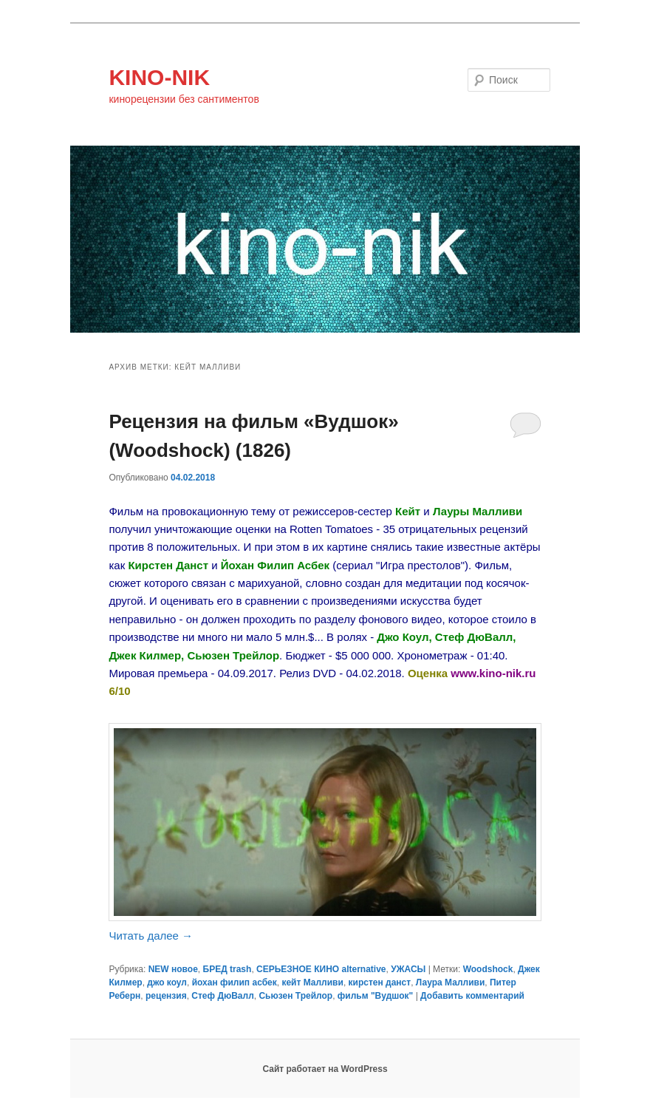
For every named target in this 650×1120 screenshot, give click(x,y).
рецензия (166, 996)
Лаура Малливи (450, 982)
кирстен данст (380, 982)
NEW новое (173, 969)
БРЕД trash (227, 969)
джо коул (167, 982)
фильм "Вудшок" (375, 996)
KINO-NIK (159, 77)
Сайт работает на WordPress (324, 1069)
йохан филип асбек (234, 982)
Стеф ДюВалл (222, 996)
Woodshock (488, 969)
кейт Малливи (312, 982)
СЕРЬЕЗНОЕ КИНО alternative (321, 969)
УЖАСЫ (408, 969)
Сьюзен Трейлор (295, 996)
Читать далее (151, 935)
